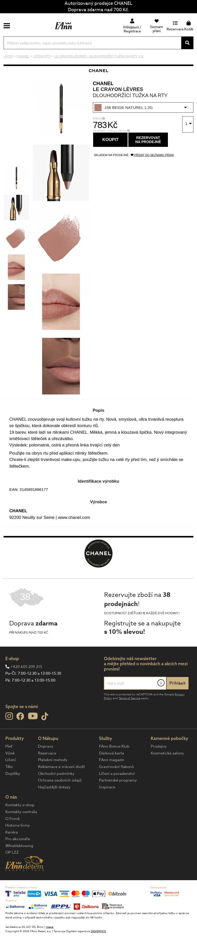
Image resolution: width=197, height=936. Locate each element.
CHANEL (103, 83)
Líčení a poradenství (117, 773)
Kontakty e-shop (19, 805)
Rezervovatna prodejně (148, 140)
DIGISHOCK (98, 931)
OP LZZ (12, 852)
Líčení (10, 760)
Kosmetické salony (167, 753)
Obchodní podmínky (56, 773)
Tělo (9, 767)
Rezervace (47, 753)
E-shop (12, 658)
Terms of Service (129, 698)
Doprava (45, 746)
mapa (49, 927)
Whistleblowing (19, 846)
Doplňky (12, 773)
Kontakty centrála (21, 812)
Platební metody (52, 760)
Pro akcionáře (17, 839)
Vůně (10, 753)
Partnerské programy (118, 780)
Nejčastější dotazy (54, 787)
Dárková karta (111, 753)
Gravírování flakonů (116, 767)
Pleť (8, 746)
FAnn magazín (111, 760)
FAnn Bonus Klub (114, 746)
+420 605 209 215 (26, 667)
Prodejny (159, 746)
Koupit (110, 139)
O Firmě (12, 819)
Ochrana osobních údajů (60, 780)
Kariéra (11, 832)
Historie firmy (17, 825)
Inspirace (107, 787)
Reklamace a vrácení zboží (61, 767)
